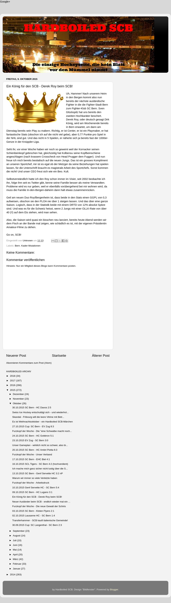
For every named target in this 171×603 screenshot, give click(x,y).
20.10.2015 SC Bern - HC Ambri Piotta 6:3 (34, 449)
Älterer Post (101, 355)
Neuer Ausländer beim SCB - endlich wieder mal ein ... (41, 501)
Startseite (59, 355)
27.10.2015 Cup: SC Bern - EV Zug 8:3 (33, 426)
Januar (17, 568)
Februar (17, 563)
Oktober (17, 403)
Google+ (5, 1)
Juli (15, 540)
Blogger (114, 589)
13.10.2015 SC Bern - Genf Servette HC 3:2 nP (37, 473)
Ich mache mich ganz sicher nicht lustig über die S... (40, 468)
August (17, 535)
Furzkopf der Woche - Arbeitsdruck (30, 482)
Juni (15, 545)
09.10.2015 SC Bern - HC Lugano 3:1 (32, 492)
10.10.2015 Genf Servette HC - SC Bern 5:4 (35, 487)
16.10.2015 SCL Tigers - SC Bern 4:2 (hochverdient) (40, 464)
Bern (17, 245)
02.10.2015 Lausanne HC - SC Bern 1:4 (33, 515)
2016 (13, 385)
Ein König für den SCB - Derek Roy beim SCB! (37, 496)
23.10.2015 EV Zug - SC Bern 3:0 (30, 440)
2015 (13, 390)
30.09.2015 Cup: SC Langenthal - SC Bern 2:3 (37, 525)
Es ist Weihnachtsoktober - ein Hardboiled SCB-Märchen (42, 421)
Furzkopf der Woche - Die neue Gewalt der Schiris (39, 506)
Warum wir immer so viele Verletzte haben (34, 478)
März (16, 559)
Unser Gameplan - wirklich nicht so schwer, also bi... (40, 445)
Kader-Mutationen (30, 245)
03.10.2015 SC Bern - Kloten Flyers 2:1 (33, 511)
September (19, 531)
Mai (15, 549)
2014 (13, 574)
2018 (13, 376)
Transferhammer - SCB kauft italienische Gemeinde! (40, 520)
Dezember (19, 394)
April (15, 554)
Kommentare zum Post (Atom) (35, 363)
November (19, 398)
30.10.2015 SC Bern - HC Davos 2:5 (31, 407)
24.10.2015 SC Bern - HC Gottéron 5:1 (33, 435)
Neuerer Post (16, 355)
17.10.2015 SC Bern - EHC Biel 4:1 (31, 459)
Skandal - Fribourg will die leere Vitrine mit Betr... (38, 417)
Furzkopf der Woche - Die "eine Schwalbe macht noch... (42, 431)
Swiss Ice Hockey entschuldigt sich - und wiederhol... (40, 412)
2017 (13, 380)
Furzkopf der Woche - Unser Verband (32, 454)
